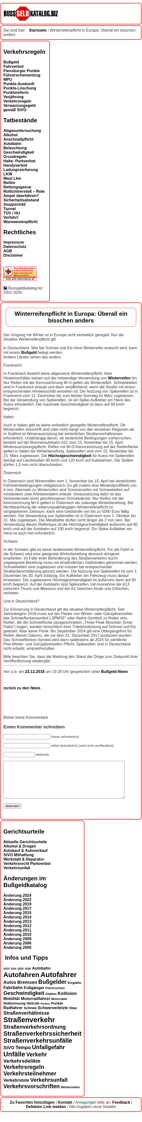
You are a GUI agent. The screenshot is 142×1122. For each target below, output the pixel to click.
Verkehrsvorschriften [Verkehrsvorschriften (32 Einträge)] (31, 1093)
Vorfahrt (10, 217)
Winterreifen (119, 378)
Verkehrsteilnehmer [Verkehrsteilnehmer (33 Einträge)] (29, 1081)
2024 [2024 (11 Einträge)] (13, 975)
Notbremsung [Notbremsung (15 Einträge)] (14, 1011)
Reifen (9, 183)
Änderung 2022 (17, 907)
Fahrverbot (13, 66)
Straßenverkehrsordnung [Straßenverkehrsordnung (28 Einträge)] (34, 1034)
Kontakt (65, 1110)
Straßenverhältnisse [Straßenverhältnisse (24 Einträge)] (26, 1020)
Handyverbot (15, 165)
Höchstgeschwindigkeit (69, 456)
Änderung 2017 (17, 916)
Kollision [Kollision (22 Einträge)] (67, 1000)
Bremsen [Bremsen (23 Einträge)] (27, 989)
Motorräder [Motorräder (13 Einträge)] (59, 1006)
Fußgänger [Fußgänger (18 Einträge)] (34, 995)
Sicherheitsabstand (21, 200)
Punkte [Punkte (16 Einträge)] (57, 1010)
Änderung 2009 (17, 946)
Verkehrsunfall (16, 875)
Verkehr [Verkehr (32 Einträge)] (36, 1062)
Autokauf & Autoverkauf (25, 858)
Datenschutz (14, 247)
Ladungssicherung (20, 170)
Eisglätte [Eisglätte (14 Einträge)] (74, 990)
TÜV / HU (11, 213)
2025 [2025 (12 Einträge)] (20, 975)
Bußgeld (11, 62)
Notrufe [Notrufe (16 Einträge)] (33, 1010)
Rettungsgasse (17, 187)
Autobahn (12, 144)
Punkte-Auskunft (18, 84)
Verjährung (13, 97)
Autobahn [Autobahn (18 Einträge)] (41, 975)
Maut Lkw (12, 178)
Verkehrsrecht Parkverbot (27, 871)
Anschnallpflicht (18, 139)
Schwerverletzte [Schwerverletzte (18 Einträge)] (53, 1015)
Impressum (13, 242)
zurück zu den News (21, 688)
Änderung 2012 (17, 933)
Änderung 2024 (17, 903)
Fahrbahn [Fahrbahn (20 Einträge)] (13, 994)
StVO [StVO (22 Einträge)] (9, 1054)
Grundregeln (15, 157)
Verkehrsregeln (17, 101)
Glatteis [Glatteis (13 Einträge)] (51, 1001)
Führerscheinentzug (21, 75)
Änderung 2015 (17, 920)
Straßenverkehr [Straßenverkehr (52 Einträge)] (29, 1027)
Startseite (38, 30)
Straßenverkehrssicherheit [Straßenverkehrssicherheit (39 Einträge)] (42, 1040)
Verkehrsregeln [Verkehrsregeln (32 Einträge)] (23, 1074)
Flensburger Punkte (21, 71)
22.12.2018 (35, 672)
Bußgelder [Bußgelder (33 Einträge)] (52, 989)
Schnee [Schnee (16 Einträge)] (30, 1015)
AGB (7, 251)
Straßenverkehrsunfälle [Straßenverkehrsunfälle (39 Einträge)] (37, 1047)
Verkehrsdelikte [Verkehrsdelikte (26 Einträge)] (21, 1068)
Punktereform (16, 92)
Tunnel (9, 209)
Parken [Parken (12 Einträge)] (45, 1010)
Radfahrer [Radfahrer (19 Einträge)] (13, 1015)
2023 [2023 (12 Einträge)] (6, 975)
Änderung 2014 (17, 924)
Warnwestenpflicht (20, 222)
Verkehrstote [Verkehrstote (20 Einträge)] (16, 1087)
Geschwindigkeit (18, 152)
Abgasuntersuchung (22, 131)
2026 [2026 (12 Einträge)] (28, 975)
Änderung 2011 (17, 937)
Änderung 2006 (17, 950)
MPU (7, 79)
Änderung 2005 (17, 955)
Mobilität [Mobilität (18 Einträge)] (11, 1006)
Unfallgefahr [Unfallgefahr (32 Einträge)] (48, 1054)
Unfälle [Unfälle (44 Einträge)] (14, 1061)
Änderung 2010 (17, 942)
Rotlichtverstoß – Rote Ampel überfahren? (24, 193)
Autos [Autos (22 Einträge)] (9, 989)
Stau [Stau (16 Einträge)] (73, 1015)
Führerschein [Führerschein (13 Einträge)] (55, 995)
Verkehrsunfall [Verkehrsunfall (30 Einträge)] (49, 1087)
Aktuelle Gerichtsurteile (25, 849)
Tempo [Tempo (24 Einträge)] (23, 1054)
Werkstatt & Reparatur (23, 866)
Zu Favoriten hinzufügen (32, 1110)
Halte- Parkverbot (19, 161)
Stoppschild (14, 204)
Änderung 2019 (17, 911)
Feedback (121, 1110)
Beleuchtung (15, 148)
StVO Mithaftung (18, 862)
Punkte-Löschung (19, 88)
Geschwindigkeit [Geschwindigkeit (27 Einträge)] (23, 1000)
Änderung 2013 (17, 929)
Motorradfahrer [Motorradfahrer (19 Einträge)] (35, 1006)
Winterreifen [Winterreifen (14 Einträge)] (70, 1094)
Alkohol (10, 135)
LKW (7, 174)
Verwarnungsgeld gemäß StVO (19, 107)
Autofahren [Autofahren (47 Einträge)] (21, 982)
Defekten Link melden (46, 1114)
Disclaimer (13, 255)
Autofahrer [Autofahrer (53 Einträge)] (58, 982)
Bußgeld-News (114, 672)
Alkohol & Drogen (19, 853)
